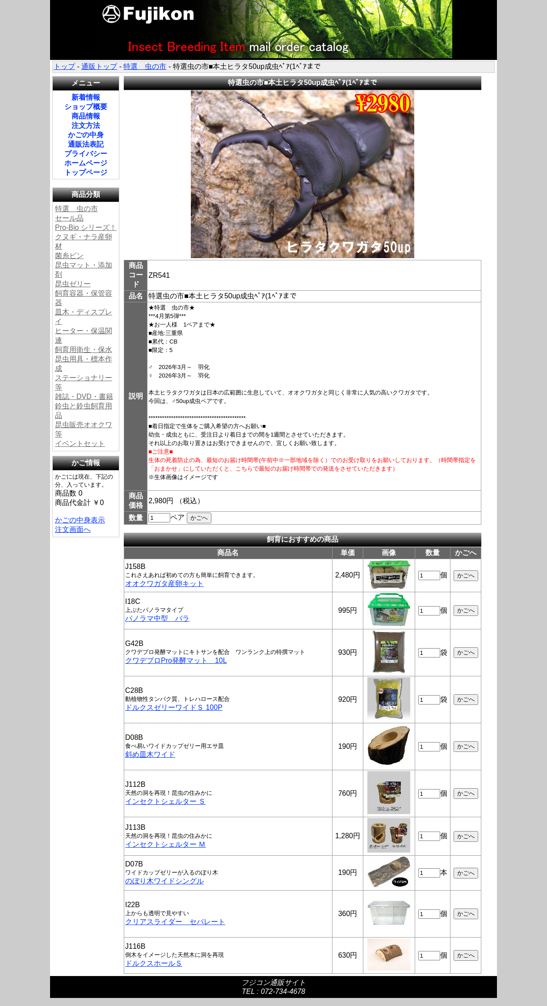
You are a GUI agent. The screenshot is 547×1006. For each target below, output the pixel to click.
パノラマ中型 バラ (157, 618)
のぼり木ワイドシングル (164, 881)
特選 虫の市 (144, 66)
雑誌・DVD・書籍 (84, 396)
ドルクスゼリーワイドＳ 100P (174, 707)
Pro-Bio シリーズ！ (86, 227)
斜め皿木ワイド (150, 754)
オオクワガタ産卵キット (164, 583)
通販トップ (99, 66)
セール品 (69, 218)
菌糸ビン (69, 255)
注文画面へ (73, 529)
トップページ (85, 172)
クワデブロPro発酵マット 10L (176, 660)
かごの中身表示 (80, 520)
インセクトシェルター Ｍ (165, 844)
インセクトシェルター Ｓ (165, 801)
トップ (64, 66)
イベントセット (80, 443)
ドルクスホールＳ (153, 963)
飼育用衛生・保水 (83, 349)
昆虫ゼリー (73, 284)
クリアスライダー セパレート (175, 921)
